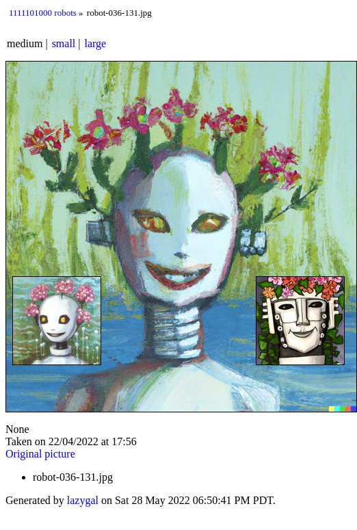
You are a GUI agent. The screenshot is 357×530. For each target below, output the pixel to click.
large (96, 43)
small (64, 43)
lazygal (82, 500)
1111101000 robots (43, 13)
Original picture (40, 454)
